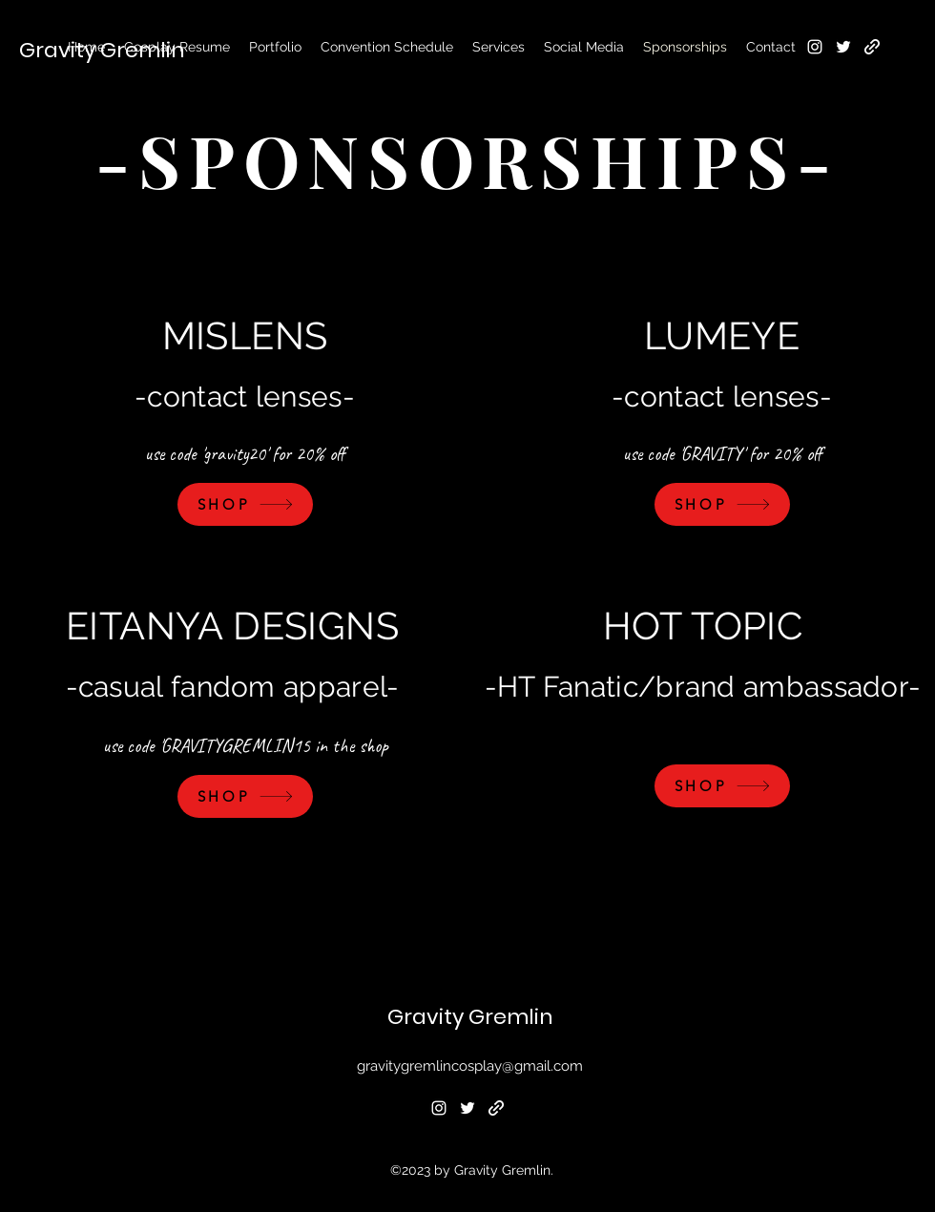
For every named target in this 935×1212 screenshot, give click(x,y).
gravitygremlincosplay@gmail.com (470, 1066)
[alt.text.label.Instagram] (814, 46)
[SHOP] (245, 504)
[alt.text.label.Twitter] (843, 46)
